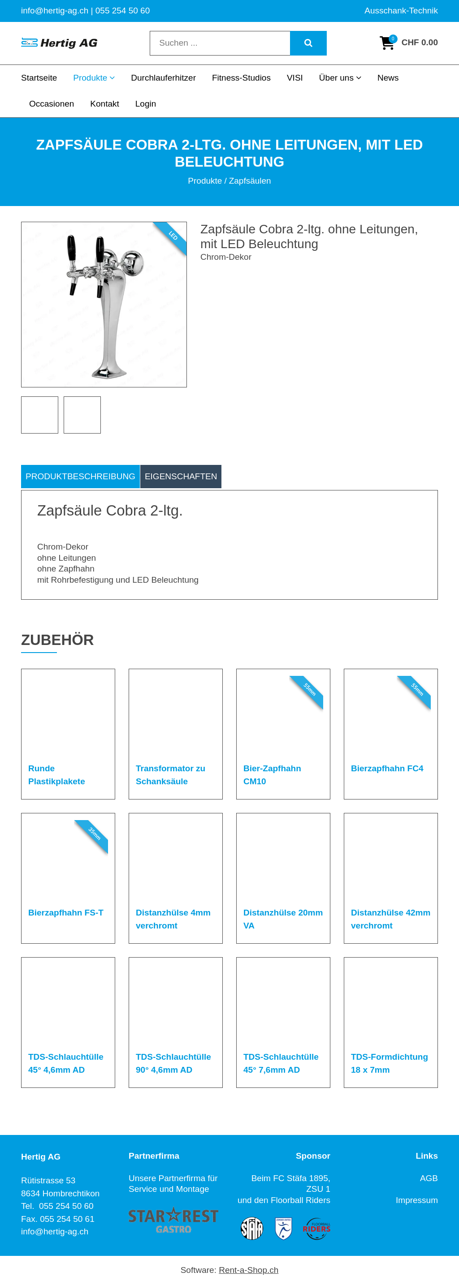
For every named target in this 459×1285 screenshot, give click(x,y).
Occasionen (51, 103)
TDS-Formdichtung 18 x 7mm (389, 1063)
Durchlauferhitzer (163, 77)
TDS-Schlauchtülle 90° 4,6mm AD (173, 1063)
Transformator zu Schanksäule (170, 775)
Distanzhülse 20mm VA (283, 919)
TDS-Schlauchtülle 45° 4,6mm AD (66, 1063)
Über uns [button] (340, 77)
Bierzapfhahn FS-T (66, 912)
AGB (429, 1178)
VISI (295, 77)
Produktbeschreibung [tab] (80, 476)
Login (145, 103)
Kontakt (104, 103)
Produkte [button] (94, 77)
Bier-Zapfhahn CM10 (272, 775)
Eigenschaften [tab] (181, 476)
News (388, 77)
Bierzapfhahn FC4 (387, 768)
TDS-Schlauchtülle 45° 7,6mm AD (281, 1063)
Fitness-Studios (241, 77)
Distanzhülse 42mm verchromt (390, 919)
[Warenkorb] (409, 43)
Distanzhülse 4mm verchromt (173, 919)
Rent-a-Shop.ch (248, 1270)
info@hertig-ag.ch (54, 1231)
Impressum (417, 1200)
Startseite (39, 77)
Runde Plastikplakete (56, 775)
